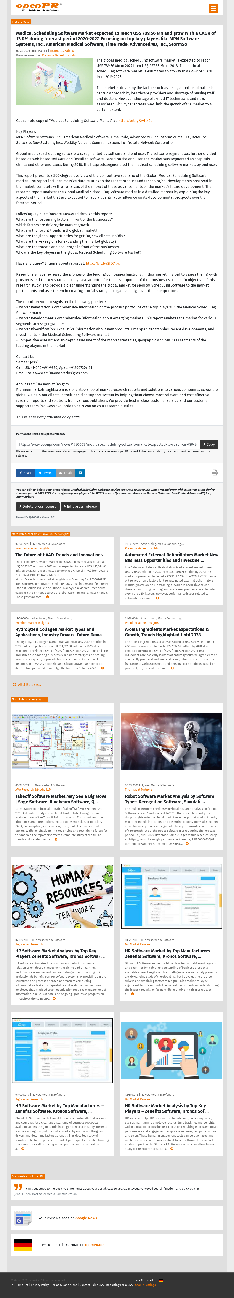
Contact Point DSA (92, 1285)
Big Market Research (29, 944)
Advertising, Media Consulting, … (162, 544)
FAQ (13, 1285)
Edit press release (80, 506)
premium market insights (32, 548)
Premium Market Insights (59, 55)
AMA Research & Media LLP (33, 789)
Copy (209, 444)
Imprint (23, 1285)
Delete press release (38, 506)
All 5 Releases (26, 684)
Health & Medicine (62, 51)
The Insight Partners (138, 789)
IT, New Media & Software (48, 544)
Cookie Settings (145, 1285)
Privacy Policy (40, 1285)
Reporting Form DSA (119, 1285)
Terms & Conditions (64, 1285)
